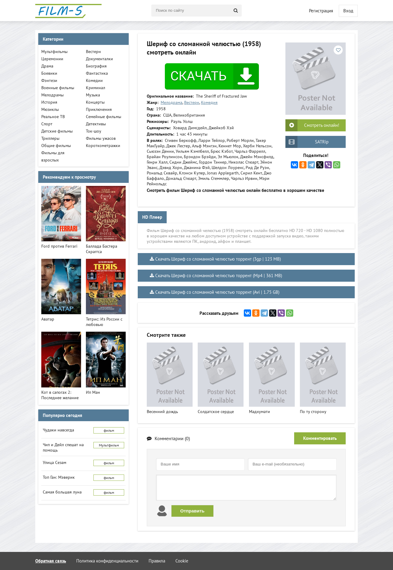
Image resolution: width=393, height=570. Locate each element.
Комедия (209, 102)
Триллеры (50, 138)
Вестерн (191, 102)
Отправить (192, 510)
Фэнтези (49, 80)
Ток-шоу (93, 131)
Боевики (49, 73)
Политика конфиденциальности (107, 561)
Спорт (46, 124)
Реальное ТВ (53, 116)
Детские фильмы (57, 131)
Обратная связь (50, 561)
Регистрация (321, 11)
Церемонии (52, 58)
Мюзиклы (50, 109)
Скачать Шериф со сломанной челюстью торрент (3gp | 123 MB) (218, 259)
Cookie (181, 561)
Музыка (93, 95)
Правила (157, 561)
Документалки (99, 58)
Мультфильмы (54, 51)
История (49, 102)
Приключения (99, 109)
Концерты (95, 102)
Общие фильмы (56, 145)
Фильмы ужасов (101, 138)
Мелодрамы (52, 95)
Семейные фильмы (103, 116)
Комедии (94, 80)
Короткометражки (103, 145)
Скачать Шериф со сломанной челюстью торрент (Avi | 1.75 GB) (217, 292)
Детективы (96, 124)
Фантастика (97, 73)
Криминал (95, 87)
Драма (47, 66)
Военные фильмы (57, 87)
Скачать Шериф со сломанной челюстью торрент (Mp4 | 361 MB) (218, 275)
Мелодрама (171, 102)
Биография (96, 66)
